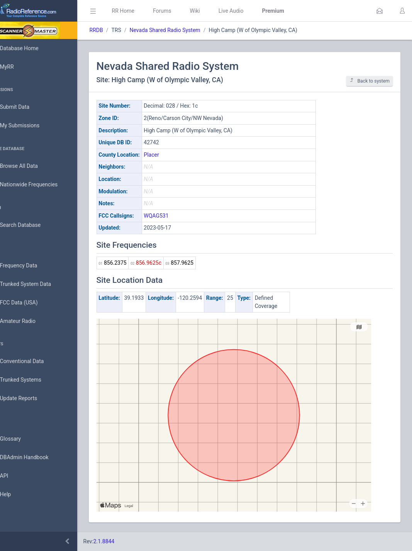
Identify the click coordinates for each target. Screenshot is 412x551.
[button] (379, 11)
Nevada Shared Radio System (186, 30)
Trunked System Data (36, 284)
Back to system (369, 81)
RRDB (118, 30)
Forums (184, 11)
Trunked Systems (31, 380)
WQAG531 (178, 216)
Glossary (21, 439)
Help (16, 494)
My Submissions (30, 125)
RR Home (145, 11)
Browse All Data (29, 166)
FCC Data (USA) (29, 302)
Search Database (31, 225)
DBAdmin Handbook (35, 457)
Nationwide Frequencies (40, 184)
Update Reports (29, 398)
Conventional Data (33, 361)
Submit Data (25, 107)
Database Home (30, 48)
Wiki (217, 11)
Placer (173, 155)
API (15, 476)
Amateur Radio (29, 321)
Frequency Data (29, 265)
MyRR (18, 66)
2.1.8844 (125, 541)
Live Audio (252, 11)
